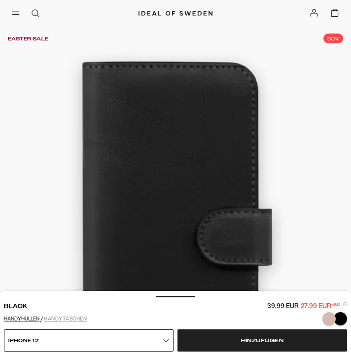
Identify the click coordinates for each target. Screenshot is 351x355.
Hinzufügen (262, 341)
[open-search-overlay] (35, 14)
